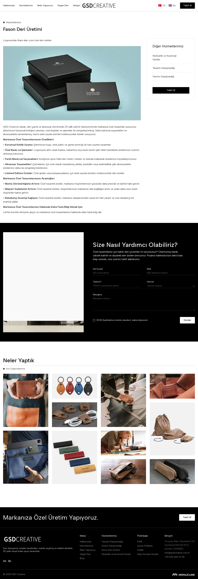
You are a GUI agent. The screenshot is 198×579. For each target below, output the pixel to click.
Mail (149, 269)
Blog (82, 558)
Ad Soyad (98, 269)
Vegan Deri (85, 554)
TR (163, 5)
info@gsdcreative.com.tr (177, 552)
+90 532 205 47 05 (175, 557)
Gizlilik (140, 550)
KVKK (139, 541)
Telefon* (97, 281)
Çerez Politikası (145, 546)
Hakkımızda (85, 541)
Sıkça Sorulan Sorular (147, 554)
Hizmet (150, 281)
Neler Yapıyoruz (87, 550)
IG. (4, 561)
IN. (9, 561)
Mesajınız (97, 294)
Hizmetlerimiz (86, 546)
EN (174, 5)
